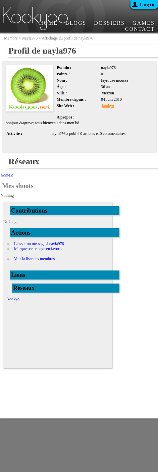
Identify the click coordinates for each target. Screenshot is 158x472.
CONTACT (140, 29)
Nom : (62, 80)
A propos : (65, 117)
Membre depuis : (71, 99)
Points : (63, 74)
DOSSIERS (109, 23)
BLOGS (75, 23)
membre (11, 38)
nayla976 (30, 38)
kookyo (108, 105)
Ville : (62, 93)
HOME (48, 23)
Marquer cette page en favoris (38, 248)
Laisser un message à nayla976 (39, 243)
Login (147, 4)
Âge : (61, 86)
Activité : (14, 133)
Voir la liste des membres (34, 258)
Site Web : (65, 105)
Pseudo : (64, 67)
